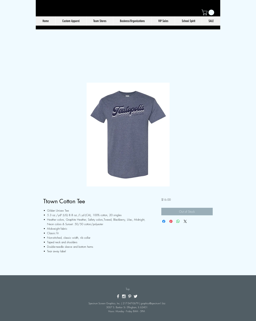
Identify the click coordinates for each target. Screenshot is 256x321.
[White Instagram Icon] (123, 296)
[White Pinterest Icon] (129, 296)
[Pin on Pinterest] (171, 221)
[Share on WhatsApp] (178, 221)
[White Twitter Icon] (135, 296)
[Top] (127, 289)
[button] (209, 12)
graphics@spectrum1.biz (153, 303)
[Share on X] (185, 221)
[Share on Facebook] (164, 221)
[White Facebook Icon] (118, 296)
